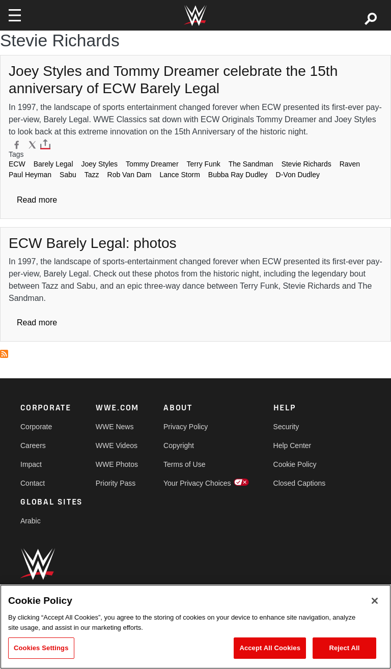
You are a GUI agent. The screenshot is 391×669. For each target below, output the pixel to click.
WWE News (115, 427)
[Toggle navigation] (15, 15)
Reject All (344, 648)
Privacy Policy (185, 427)
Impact (31, 464)
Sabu (68, 175)
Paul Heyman (30, 175)
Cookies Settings (41, 648)
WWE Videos (116, 445)
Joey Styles (99, 164)
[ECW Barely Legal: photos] (93, 243)
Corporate (36, 427)
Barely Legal (53, 164)
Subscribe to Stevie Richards (4, 354)
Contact (32, 483)
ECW (17, 164)
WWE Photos (117, 464)
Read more (37, 200)
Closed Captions (299, 483)
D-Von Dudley (298, 175)
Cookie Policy (295, 464)
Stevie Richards (306, 164)
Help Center (292, 445)
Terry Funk (203, 164)
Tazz (92, 175)
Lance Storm (179, 175)
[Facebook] (16, 144)
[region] (195, 626)
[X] (32, 144)
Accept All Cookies (269, 648)
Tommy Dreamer (152, 164)
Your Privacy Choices (197, 483)
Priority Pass (116, 483)
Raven (350, 164)
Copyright (178, 445)
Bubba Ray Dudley (238, 175)
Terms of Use (184, 464)
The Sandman (251, 164)
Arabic (30, 521)
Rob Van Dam (129, 175)
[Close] (375, 601)
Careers (33, 445)
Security (286, 427)
